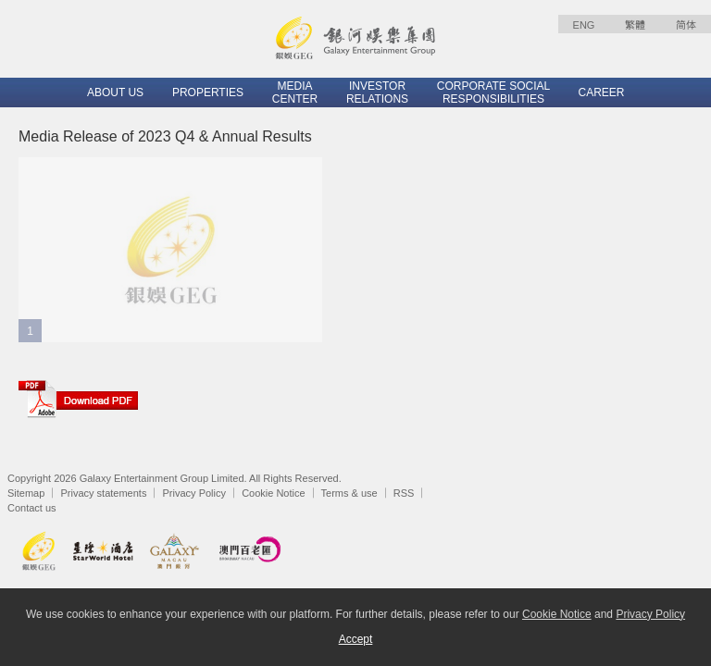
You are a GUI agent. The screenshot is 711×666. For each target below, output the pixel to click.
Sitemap (25, 493)
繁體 (635, 25)
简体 (686, 25)
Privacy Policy (194, 493)
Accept (356, 639)
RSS (404, 493)
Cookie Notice (273, 493)
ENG (584, 25)
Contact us (31, 507)
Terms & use (349, 493)
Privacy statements (103, 493)
